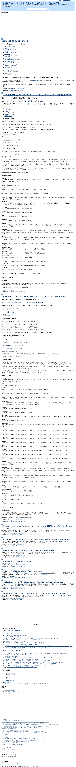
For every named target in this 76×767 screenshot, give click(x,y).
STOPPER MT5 (8, 65)
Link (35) (8, 534)
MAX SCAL (7, 56)
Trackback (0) (14, 90)
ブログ (3, 763)
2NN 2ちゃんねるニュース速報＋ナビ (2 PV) (16, 635)
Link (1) (8, 588)
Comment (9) (22, 577)
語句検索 (6, 682)
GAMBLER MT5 (8, 52)
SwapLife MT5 (8, 74)
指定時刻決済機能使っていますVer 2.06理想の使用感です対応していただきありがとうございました (24, 738)
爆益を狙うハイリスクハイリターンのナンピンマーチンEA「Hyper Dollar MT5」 (30, 550)
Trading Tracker (34, 80)
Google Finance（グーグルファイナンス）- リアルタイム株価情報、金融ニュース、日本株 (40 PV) (30, 663)
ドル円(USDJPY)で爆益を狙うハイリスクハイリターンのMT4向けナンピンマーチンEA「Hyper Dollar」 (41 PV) (33, 662)
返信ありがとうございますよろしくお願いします (12, 744)
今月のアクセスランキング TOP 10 (10, 650)
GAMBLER (7, 54)
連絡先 (23, 766)
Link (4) (8, 90)
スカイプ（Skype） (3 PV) (11, 633)
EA (22, 530)
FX (19, 763)
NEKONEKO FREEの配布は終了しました (17, 561)
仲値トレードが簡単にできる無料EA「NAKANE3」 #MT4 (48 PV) (21, 659)
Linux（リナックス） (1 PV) (11, 636)
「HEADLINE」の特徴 (10, 108)
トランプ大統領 (24, 584)
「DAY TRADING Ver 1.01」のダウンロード (12, 345)
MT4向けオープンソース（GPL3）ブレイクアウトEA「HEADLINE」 (23, 101)
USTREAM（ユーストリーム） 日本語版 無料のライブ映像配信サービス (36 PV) (25, 665)
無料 (6, 763)
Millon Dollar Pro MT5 (10, 62)
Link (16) (8, 599)
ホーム (60, 0)
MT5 (42, 552)
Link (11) (8, 566)
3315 (3, 587)
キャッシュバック (53, 595)
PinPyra (6, 51)
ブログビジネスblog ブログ (11, 691)
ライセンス (7, 109)
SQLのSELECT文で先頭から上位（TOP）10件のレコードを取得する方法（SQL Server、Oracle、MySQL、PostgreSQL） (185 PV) (38, 653)
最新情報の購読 (66, 0)
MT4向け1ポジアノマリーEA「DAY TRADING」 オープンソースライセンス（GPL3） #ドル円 (34, 296)
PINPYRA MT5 (8, 49)
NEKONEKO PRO (9, 61)
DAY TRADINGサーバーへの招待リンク (12, 356)
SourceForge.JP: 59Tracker (10, 693)
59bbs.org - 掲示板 (9, 690)
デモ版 (13, 46)
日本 (18, 585)
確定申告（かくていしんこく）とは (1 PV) (15, 641)
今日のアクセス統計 (9, 673)
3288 (3, 290)
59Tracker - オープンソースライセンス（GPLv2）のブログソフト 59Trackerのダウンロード (28, 684)
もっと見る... (4, 734)
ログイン (72, 0)
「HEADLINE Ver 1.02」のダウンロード (13, 140)
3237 (3, 598)
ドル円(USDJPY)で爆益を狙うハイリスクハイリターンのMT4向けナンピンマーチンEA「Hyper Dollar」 (37, 539)
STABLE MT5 (8, 46)
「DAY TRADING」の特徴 (11, 308)
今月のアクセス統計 (9, 674)
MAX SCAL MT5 (8, 55)
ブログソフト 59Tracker (32, 766)
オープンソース (11, 763)
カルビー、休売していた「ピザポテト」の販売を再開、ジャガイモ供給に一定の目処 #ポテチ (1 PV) (31, 638)
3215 (3, 565)
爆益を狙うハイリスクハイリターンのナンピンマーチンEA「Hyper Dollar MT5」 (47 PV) (27, 660)
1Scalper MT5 (7, 58)
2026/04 (9, 747)
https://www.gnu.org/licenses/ (8, 134)
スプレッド (12, 596)
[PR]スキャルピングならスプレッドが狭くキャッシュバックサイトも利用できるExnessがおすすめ (35, 593)
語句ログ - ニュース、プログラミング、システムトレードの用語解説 (31, 3)
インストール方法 (9, 113)
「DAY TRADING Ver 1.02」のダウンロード (15, 342)
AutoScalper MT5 (8, 67)
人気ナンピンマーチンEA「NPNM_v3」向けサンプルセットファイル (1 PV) (24, 643)
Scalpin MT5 (7, 70)
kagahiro (12, 88)
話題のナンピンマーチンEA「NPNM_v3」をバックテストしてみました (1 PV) (25, 647)
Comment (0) (21, 90)
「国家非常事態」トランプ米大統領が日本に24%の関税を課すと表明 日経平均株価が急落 (33, 582)
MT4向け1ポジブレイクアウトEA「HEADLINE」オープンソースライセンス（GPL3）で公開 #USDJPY (37, 95)
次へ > (40, 624)
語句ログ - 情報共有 (9, 680)
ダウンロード (8, 111)
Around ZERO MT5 (9, 71)
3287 (3, 520)
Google (17, 763)
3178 (3, 533)
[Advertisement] (38, 25)
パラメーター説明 (9, 114)
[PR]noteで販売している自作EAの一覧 (15, 41)
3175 (3, 576)
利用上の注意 (8, 116)
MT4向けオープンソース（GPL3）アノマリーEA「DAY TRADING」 (23, 302)
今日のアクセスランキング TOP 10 (10, 630)
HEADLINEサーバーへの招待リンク (11, 154)
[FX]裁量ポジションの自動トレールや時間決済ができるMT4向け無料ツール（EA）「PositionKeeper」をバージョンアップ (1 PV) (38, 646)
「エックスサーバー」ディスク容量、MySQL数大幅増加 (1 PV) (21, 644)
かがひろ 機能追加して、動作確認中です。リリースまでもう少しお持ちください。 (20, 742)
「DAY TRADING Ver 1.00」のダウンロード (12, 348)
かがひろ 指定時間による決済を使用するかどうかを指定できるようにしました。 (20, 740)
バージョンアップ (46, 573)
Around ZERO (8, 73)
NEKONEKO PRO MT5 (10, 59)
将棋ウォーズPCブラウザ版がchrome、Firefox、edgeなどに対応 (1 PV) (22, 639)
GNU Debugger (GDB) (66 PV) (12, 656)
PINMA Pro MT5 (8, 64)
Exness (70, 595)
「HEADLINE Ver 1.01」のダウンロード (11, 143)
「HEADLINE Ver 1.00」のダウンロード (11, 145)
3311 (3, 555)
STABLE (6, 48)
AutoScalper (7, 68)
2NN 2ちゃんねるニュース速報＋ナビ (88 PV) (16, 654)
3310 (3, 88)
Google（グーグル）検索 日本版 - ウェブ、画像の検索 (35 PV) (20, 667)
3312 (3, 544)
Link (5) (8, 521)
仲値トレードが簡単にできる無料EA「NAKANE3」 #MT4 (22, 571)
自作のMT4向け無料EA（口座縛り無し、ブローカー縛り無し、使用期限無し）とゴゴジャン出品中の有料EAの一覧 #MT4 (29, 724)
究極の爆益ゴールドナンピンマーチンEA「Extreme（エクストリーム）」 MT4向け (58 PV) (28, 657)
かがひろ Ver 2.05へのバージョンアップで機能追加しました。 (15, 741)
